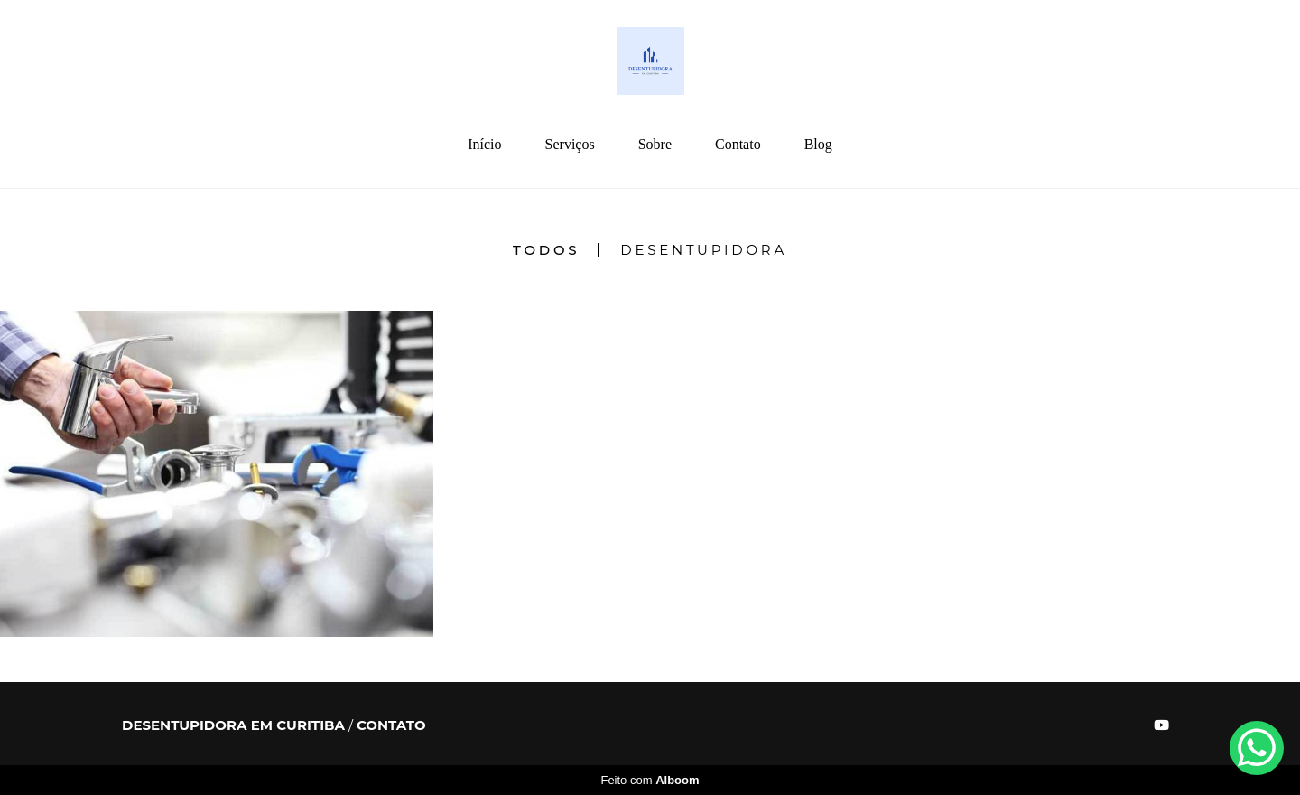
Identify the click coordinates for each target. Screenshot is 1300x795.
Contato (738, 144)
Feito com (649, 780)
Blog (818, 144)
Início (484, 144)
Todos (546, 250)
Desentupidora (703, 250)
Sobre (655, 144)
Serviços (570, 144)
